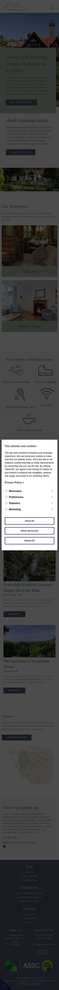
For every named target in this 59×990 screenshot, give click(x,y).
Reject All (29, 540)
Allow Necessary (29, 530)
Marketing (13, 509)
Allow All (29, 521)
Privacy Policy (14, 482)
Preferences (14, 497)
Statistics (12, 503)
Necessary (13, 491)
